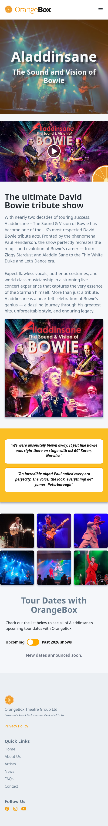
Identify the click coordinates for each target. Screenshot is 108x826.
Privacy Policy (16, 726)
